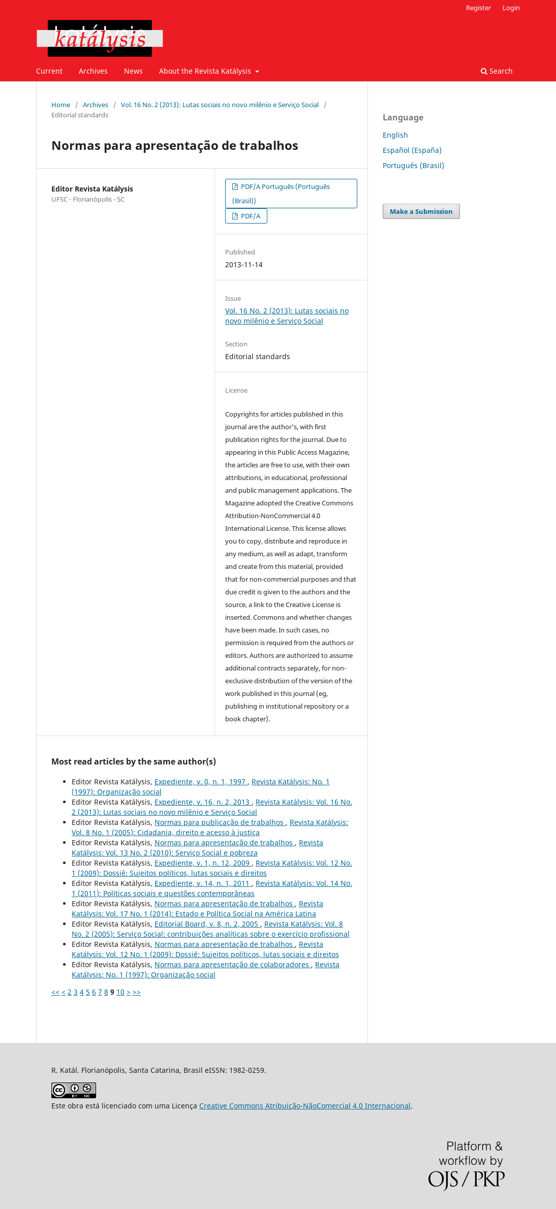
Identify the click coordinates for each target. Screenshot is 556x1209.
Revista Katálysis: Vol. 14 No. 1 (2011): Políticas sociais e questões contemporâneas (212, 888)
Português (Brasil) (413, 165)
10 (120, 992)
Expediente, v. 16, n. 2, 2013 (203, 802)
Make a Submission (421, 211)
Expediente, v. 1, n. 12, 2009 (203, 863)
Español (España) (412, 150)
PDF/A (249, 215)
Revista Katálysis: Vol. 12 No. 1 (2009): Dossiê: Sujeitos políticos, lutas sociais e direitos (212, 868)
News (133, 71)
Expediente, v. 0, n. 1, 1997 (201, 781)
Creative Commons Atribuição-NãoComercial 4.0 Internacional (305, 1105)
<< (55, 992)
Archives (93, 71)
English (395, 135)
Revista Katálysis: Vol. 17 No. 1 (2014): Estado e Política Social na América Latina (197, 908)
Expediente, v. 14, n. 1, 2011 (203, 883)
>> (137, 992)
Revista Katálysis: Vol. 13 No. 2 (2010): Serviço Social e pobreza (197, 847)
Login (511, 7)
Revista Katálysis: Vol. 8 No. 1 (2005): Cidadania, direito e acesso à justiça (210, 827)
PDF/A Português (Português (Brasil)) (281, 193)
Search (497, 71)
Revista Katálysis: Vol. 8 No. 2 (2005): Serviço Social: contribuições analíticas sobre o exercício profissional (211, 929)
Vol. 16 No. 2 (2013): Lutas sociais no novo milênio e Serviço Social (220, 104)
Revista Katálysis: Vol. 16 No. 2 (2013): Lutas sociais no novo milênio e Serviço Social (212, 807)
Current (49, 71)
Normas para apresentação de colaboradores (233, 964)
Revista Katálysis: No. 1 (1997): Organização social (205, 969)
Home (60, 104)
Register (478, 7)
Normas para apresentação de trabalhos (225, 842)
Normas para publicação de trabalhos (220, 822)
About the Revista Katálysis (206, 71)
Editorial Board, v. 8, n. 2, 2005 (207, 924)
